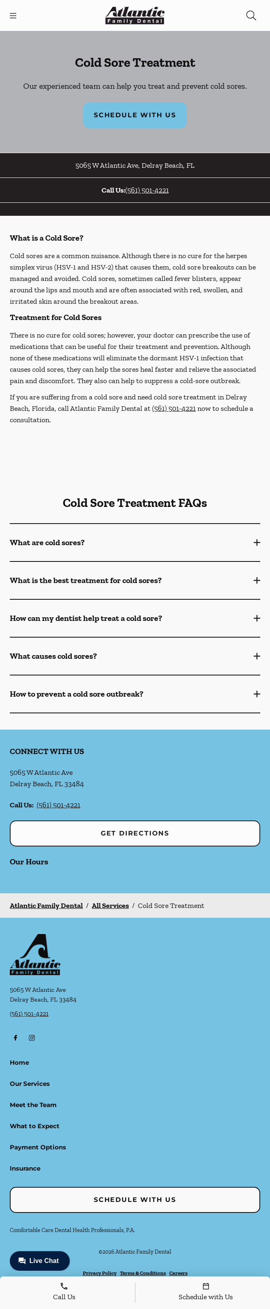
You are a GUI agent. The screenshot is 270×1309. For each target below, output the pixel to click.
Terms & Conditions (143, 1273)
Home (19, 1062)
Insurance (25, 1168)
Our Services (30, 1084)
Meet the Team (33, 1105)
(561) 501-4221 (147, 190)
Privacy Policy (100, 1273)
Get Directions (135, 833)
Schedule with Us (135, 115)
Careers (178, 1273)
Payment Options (38, 1147)
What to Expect (35, 1126)
